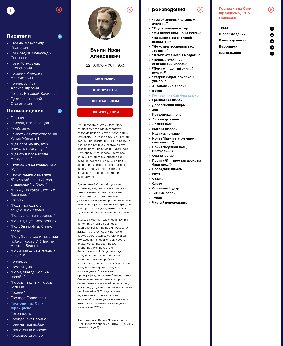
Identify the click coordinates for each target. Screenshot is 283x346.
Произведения (105, 112)
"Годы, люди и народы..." (33, 216)
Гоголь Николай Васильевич (36, 94)
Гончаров (19, 261)
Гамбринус (20, 128)
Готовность (21, 313)
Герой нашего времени (31, 174)
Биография (105, 79)
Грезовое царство (27, 335)
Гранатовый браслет (29, 330)
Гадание (18, 118)
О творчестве (105, 90)
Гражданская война (28, 319)
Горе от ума (21, 267)
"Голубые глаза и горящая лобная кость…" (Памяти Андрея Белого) (34, 241)
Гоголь (17, 200)
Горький (18, 292)
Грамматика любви (27, 324)
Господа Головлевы (28, 298)
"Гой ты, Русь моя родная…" (36, 221)
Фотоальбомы (105, 101)
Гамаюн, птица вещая (30, 123)
